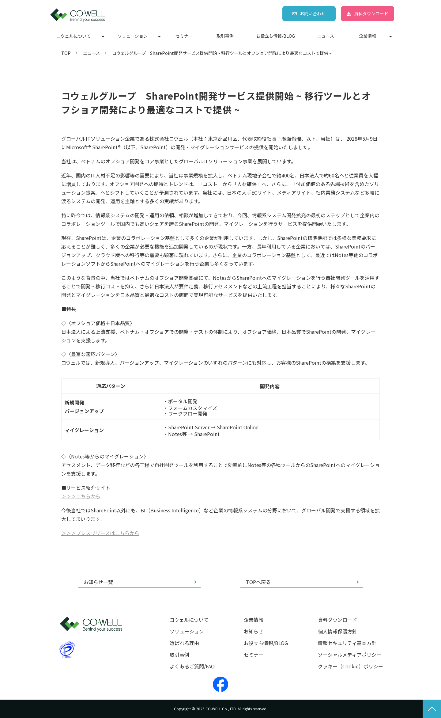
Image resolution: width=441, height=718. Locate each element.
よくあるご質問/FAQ (192, 666)
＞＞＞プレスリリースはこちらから (100, 533)
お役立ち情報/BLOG (275, 36)
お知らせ (253, 631)
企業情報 (367, 36)
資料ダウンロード (371, 13)
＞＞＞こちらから (80, 496)
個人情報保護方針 (337, 631)
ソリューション (133, 36)
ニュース (325, 36)
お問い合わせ (313, 13)
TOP (66, 53)
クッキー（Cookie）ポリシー (350, 666)
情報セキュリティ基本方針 (347, 643)
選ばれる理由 (184, 643)
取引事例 (225, 36)
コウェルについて (74, 36)
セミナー (184, 36)
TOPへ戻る (258, 582)
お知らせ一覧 (98, 582)
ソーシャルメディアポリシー (349, 655)
